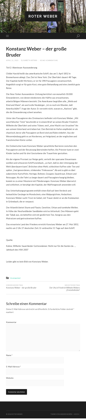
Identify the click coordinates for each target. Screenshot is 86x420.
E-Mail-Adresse (13, 368)
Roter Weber (43, 16)
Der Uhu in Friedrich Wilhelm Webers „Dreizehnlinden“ (62, 287)
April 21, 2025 (12, 60)
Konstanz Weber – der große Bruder (21, 286)
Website (10, 379)
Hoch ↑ (77, 416)
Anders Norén (66, 416)
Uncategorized (15, 278)
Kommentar (11, 322)
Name (9, 356)
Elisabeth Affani (29, 60)
